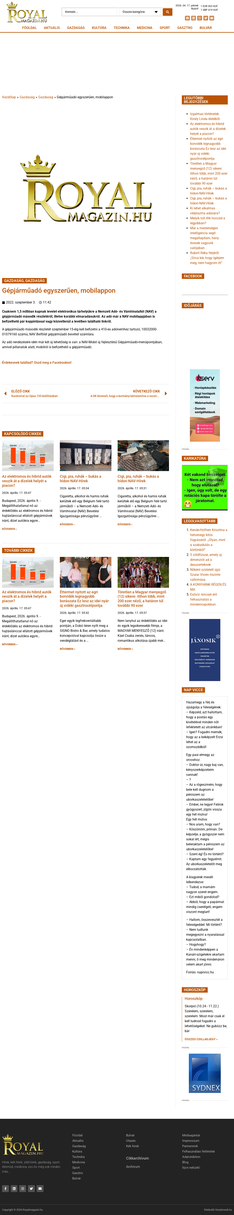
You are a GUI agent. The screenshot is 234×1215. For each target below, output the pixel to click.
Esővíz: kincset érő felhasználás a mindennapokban (203, 599)
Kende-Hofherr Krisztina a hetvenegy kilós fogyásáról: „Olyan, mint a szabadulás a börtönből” (208, 540)
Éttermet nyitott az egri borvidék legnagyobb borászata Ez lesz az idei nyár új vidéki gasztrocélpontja (84, 599)
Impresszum (190, 1141)
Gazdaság (76, 28)
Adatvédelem (191, 1157)
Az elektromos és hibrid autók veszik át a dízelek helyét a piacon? (26, 480)
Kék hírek (132, 1146)
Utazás (131, 1141)
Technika (122, 28)
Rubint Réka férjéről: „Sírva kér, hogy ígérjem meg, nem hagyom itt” (207, 258)
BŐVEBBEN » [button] (9, 529)
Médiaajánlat (191, 1135)
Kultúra (99, 28)
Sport (165, 28)
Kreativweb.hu (223, 1209)
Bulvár (206, 28)
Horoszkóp (194, 998)
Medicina (144, 28)
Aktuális (52, 28)
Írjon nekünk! (191, 1167)
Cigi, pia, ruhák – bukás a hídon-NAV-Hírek (80, 478)
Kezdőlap (9, 97)
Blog (185, 1162)
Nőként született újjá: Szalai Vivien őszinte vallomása (205, 575)
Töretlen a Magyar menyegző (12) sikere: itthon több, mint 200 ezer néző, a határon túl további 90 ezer (142, 599)
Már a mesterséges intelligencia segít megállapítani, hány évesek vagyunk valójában (204, 238)
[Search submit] (167, 12)
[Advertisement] (117, 64)
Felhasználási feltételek (198, 1151)
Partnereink (190, 1146)
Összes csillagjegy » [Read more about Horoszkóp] (201, 1039)
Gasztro (184, 28)
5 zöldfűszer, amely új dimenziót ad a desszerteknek (206, 560)
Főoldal (29, 28)
